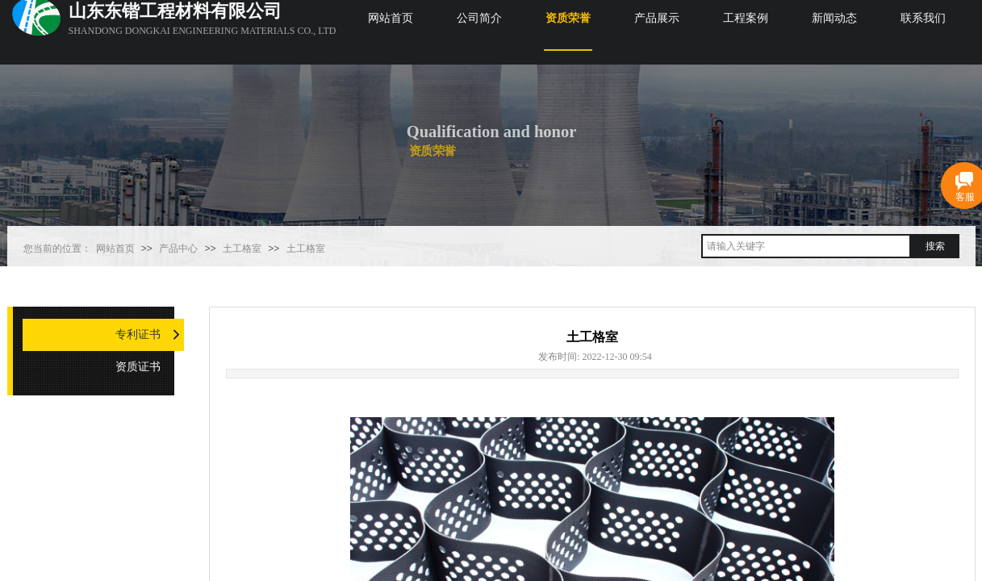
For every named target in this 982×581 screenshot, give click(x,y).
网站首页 (115, 248)
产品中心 (178, 248)
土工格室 (242, 248)
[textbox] (806, 246)
